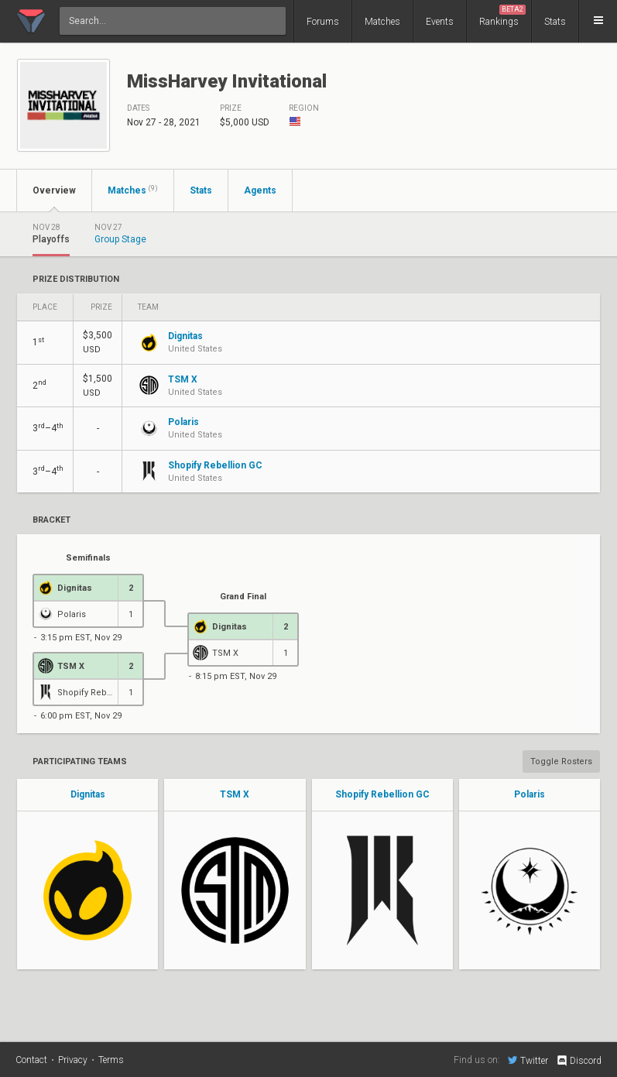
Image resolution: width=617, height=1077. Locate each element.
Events (440, 21)
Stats (555, 21)
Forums (323, 21)
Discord (579, 1061)
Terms (111, 1060)
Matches (382, 21)
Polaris (529, 794)
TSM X (234, 794)
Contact (31, 1060)
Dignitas (87, 794)
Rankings (502, 16)
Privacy (72, 1060)
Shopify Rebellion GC (382, 794)
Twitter (528, 1060)
